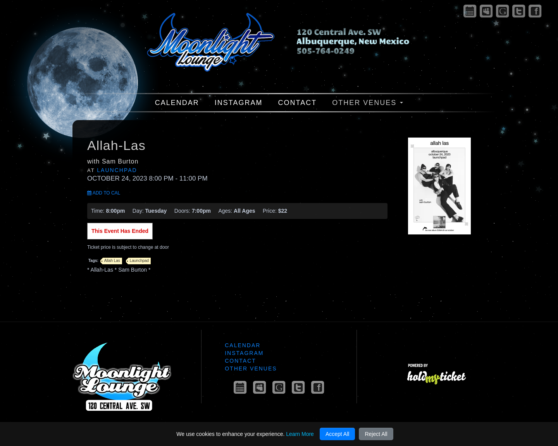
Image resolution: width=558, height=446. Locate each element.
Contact (297, 103)
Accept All (337, 434)
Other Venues (367, 103)
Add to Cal (103, 193)
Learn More (300, 434)
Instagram (239, 103)
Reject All (376, 434)
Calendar (177, 103)
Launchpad (117, 170)
